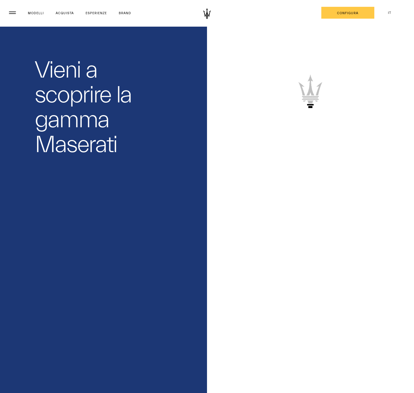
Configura (347, 13)
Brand (125, 13)
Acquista (65, 13)
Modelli (36, 13)
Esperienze (96, 13)
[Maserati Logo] (207, 13)
